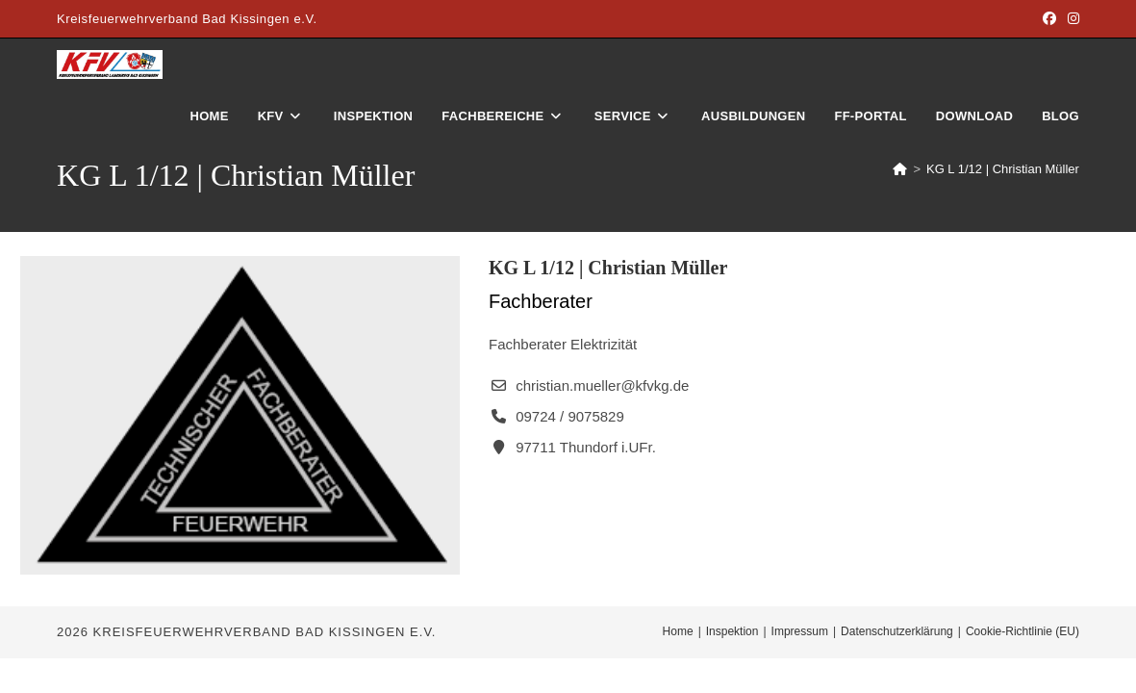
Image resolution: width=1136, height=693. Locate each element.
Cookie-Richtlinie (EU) (1022, 631)
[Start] (900, 169)
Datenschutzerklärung (897, 631)
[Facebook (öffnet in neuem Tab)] (1049, 19)
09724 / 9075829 (570, 416)
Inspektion (732, 631)
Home (678, 631)
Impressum (799, 631)
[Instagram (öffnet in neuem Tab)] (1070, 19)
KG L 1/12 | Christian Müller (1002, 169)
